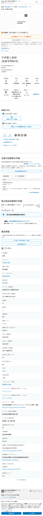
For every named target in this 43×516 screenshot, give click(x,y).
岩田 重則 (5, 283)
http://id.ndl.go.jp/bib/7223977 (11, 469)
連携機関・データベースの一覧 (32, 164)
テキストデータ (6, 391)
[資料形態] (20, 176)
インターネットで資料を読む (8, 497)
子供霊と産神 (6, 263)
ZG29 (3, 371)
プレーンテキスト (7, 398)
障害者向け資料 (6, 384)
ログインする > (5, 51)
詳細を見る (36, 94)
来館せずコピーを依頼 (12, 118)
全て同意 (32, 513)
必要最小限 (11, 513)
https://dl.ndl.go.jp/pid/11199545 (12, 450)
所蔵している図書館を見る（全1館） (21, 127)
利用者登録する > (5, 48)
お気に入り (5, 135)
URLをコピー (10, 135)
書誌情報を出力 (7, 142)
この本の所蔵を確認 (34, 193)
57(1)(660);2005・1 (23, 7)
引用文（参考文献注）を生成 (11, 139)
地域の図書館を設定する (28, 171)
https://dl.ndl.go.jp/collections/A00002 (13, 407)
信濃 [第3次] (8, 7)
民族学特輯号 (6, 276)
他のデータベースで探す (10, 145)
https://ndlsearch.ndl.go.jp (10, 460)
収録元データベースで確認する (21, 37)
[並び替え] (8, 176)
